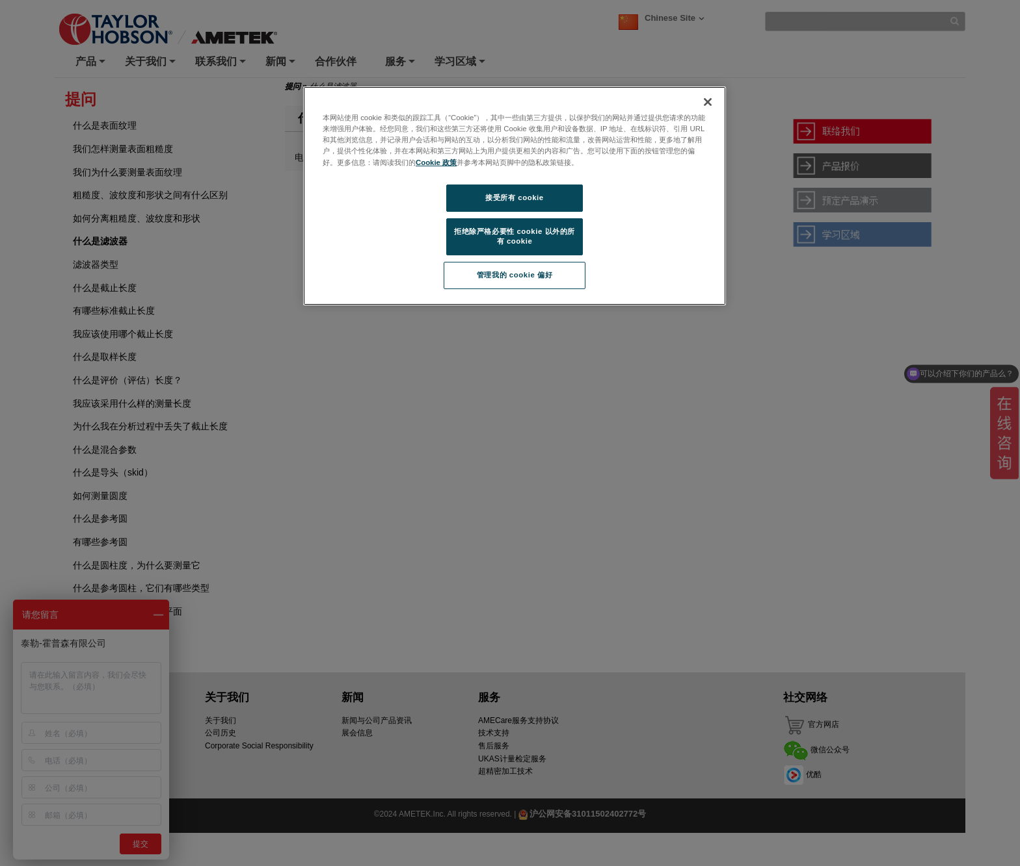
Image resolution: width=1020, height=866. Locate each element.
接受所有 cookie (514, 197)
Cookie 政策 (436, 162)
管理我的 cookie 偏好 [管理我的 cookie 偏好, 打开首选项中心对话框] (514, 275)
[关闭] (707, 102)
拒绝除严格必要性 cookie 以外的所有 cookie (514, 236)
